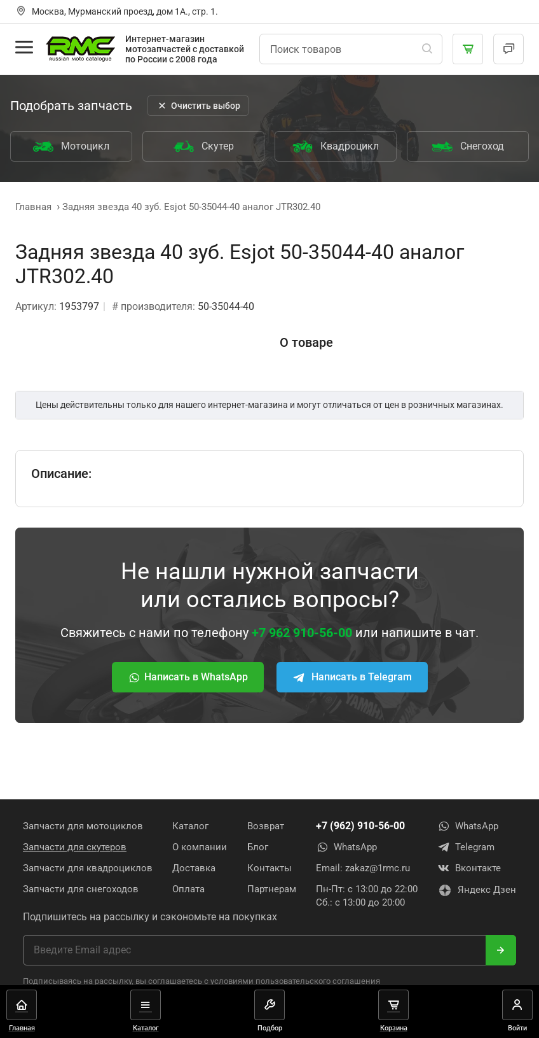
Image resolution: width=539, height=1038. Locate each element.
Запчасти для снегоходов (81, 889)
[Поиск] (427, 49)
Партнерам (271, 889)
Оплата (188, 889)
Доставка (193, 868)
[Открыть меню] (24, 47)
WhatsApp (346, 847)
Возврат (265, 826)
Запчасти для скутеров (74, 847)
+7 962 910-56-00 (302, 632)
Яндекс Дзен (476, 890)
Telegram (466, 847)
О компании (199, 847)
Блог (257, 847)
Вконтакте (469, 868)
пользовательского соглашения (318, 981)
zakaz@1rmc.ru (377, 868)
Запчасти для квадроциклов (88, 868)
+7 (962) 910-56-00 (360, 826)
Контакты (269, 868)
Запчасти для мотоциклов (83, 826)
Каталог (190, 826)
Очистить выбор (198, 105)
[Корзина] (468, 49)
